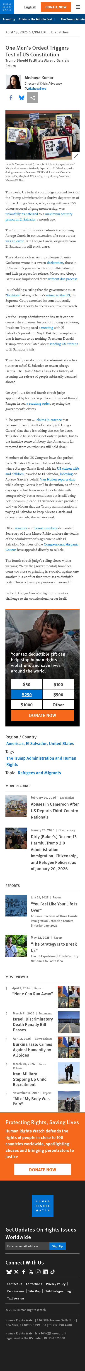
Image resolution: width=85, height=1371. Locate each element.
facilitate (13, 295)
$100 (58, 684)
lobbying (66, 474)
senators (21, 528)
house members (45, 528)
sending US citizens (63, 344)
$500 (58, 694)
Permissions (15, 1291)
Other (58, 704)
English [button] (30, 6)
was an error (14, 241)
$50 (26, 684)
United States (61, 743)
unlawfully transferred (21, 214)
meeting (47, 328)
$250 (27, 694)
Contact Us (14, 1283)
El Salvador (36, 743)
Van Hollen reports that (57, 479)
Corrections (34, 1283)
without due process (62, 279)
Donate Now (55, 6)
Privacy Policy (56, 1283)
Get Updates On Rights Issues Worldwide (40, 1233)
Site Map (34, 1291)
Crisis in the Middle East (38, 19)
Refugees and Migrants (39, 773)
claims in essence (49, 420)
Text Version (15, 1298)
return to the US (58, 295)
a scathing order (38, 403)
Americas (15, 743)
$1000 (27, 704)
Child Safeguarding (57, 1291)
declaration (54, 263)
